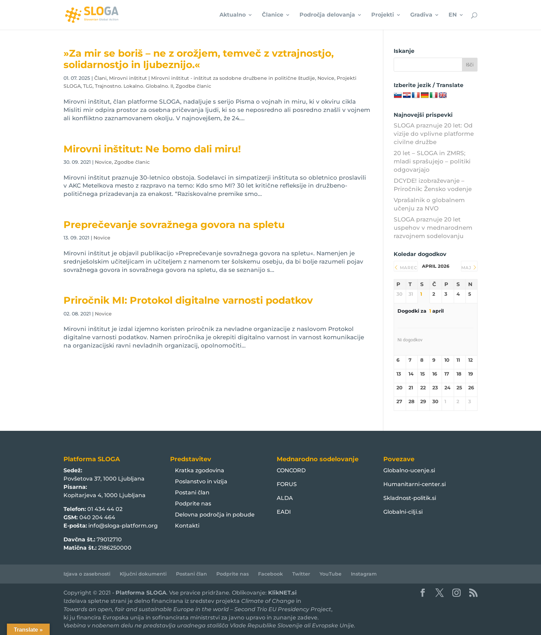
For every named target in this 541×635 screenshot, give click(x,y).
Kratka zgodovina (199, 470)
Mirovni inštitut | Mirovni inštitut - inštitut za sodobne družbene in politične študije (212, 78)
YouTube (330, 574)
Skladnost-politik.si (409, 498)
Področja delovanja (327, 15)
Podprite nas (193, 503)
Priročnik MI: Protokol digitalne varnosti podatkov (188, 300)
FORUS (287, 484)
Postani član (192, 492)
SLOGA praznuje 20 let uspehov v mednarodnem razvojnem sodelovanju (433, 227)
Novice (325, 78)
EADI (284, 512)
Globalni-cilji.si (403, 512)
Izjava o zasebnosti (86, 574)
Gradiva (421, 15)
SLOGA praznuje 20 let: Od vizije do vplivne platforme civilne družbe (434, 133)
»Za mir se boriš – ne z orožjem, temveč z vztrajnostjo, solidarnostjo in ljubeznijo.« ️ (198, 58)
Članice (272, 15)
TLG (87, 86)
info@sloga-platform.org (123, 525)
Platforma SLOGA (141, 592)
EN (453, 15)
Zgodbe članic (193, 86)
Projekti (382, 15)
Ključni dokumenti (143, 574)
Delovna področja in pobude (215, 514)
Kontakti (187, 525)
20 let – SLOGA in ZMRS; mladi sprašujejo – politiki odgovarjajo (432, 161)
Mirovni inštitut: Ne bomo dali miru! (152, 149)
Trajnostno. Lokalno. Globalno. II (134, 86)
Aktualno (232, 15)
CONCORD (291, 470)
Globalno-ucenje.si (409, 470)
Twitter (301, 574)
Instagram (364, 574)
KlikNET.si (282, 592)
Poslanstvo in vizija (201, 481)
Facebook (270, 574)
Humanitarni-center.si (414, 484)
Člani (100, 78)
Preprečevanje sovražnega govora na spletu (174, 224)
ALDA (285, 498)
